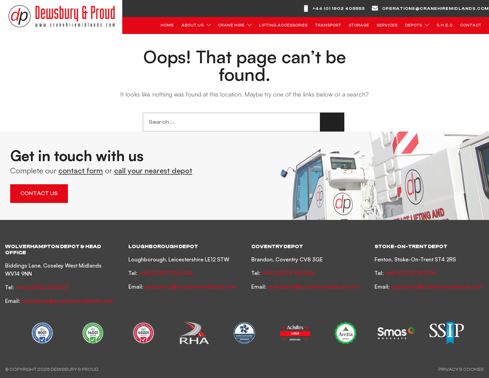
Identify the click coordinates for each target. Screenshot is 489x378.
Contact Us (39, 193)
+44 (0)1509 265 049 (166, 273)
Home (167, 25)
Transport (328, 25)
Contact (471, 25)
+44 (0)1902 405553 (41, 287)
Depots (413, 25)
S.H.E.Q (445, 25)
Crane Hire (231, 25)
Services (387, 25)
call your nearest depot (153, 170)
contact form (80, 170)
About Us (192, 25)
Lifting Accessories (283, 25)
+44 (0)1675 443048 (287, 273)
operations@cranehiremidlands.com (435, 8)
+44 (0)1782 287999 (411, 273)
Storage (359, 25)
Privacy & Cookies (461, 369)
